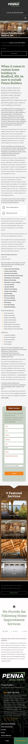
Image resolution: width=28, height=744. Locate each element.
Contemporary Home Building (11, 278)
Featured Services (15, 494)
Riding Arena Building (9, 307)
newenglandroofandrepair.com (11, 718)
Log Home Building (9, 284)
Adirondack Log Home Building (12, 282)
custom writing (4, 398)
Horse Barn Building (9, 304)
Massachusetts (11, 213)
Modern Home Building (10, 280)
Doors (5, 631)
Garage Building (8, 293)
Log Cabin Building (9, 287)
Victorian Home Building (10, 271)
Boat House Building (9, 295)
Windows (14, 631)
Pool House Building (9, 298)
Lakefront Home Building (10, 289)
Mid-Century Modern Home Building (13, 275)
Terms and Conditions (9, 720)
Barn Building (7, 302)
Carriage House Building (10, 291)
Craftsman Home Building (10, 273)
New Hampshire (12, 207)
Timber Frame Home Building (11, 269)
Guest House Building (9, 300)
